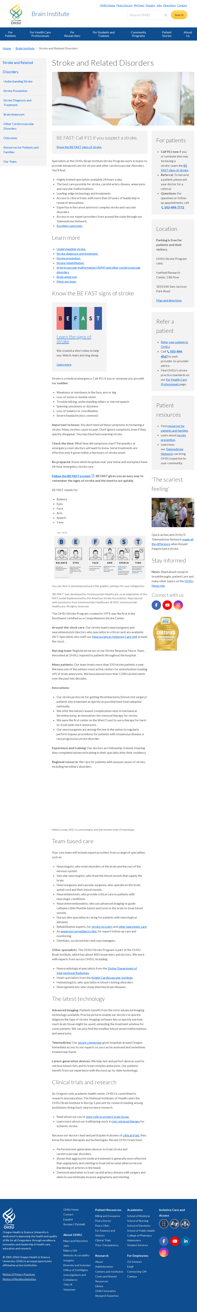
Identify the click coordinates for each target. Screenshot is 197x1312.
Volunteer (69, 1289)
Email (130, 1266)
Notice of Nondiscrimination (19, 1279)
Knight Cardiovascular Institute (112, 977)
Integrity (68, 1260)
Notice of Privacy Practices (19, 1274)
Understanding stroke (71, 249)
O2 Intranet (134, 1261)
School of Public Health (141, 1230)
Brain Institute (50, 13)
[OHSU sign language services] (175, 1228)
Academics (135, 1210)
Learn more (64, 364)
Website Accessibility (76, 1255)
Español (68, 1219)
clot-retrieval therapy (126, 1121)
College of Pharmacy (139, 1235)
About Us (188, 33)
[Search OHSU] (147, 15)
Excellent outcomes (69, 226)
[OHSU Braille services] (164, 1228)
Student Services (137, 1245)
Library (99, 1286)
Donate (150, 5)
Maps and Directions (75, 1240)
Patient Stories (167, 33)
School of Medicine (138, 1216)
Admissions (134, 1240)
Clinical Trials (103, 1240)
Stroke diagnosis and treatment (77, 253)
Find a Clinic (102, 1225)
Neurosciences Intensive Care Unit (114, 636)
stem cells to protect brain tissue (107, 1116)
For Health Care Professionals (40, 33)
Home (7, 48)
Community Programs (138, 33)
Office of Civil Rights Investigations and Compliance (75, 1274)
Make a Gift (70, 1250)
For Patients (10, 33)
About (99, 1261)
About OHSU (72, 1234)
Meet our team (66, 281)
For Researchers (72, 33)
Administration (104, 1266)
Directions (169, 5)
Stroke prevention (69, 258)
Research (102, 1255)
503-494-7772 (174, 207)
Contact (182, 5)
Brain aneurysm (67, 277)
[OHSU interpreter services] (185, 1228)
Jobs (159, 5)
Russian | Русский (74, 1224)
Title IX (67, 1284)
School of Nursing (137, 1220)
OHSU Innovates (105, 1290)
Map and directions (169, 300)
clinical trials (131, 1135)
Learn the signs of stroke (74, 339)
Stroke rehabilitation (70, 263)
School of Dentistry (138, 1225)
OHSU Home (107, 5)
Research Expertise (107, 1295)
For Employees (137, 1255)
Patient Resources (108, 1210)
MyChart (139, 5)
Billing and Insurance (107, 1216)
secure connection (90, 1042)
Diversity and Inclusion (77, 1265)
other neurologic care (133, 926)
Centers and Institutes (109, 1271)
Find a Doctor (125, 5)
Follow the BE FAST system (71, 476)
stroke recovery (102, 926)
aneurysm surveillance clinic (79, 931)
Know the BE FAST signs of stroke (79, 147)
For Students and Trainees (104, 33)
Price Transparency (107, 1245)
